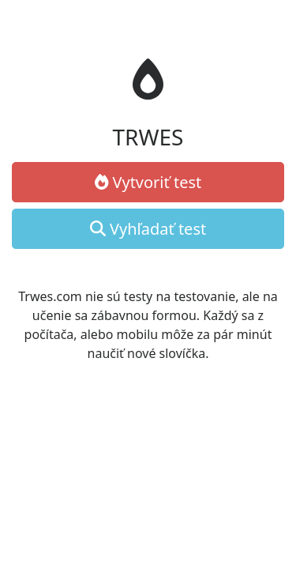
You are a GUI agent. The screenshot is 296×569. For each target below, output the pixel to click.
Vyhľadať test (148, 228)
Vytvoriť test (148, 182)
